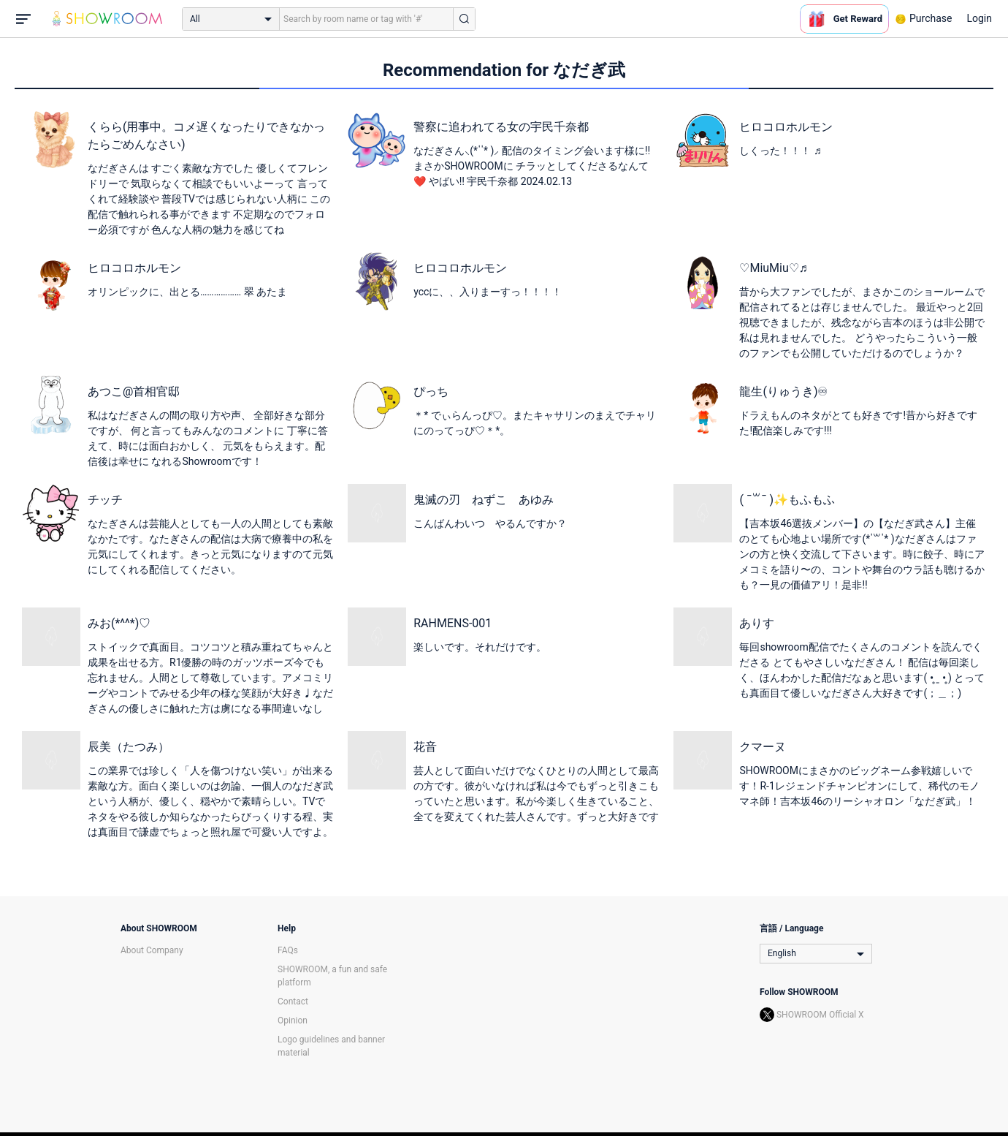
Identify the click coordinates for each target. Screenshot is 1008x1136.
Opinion (293, 1020)
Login (979, 18)
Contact (293, 1001)
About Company (152, 950)
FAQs (288, 950)
